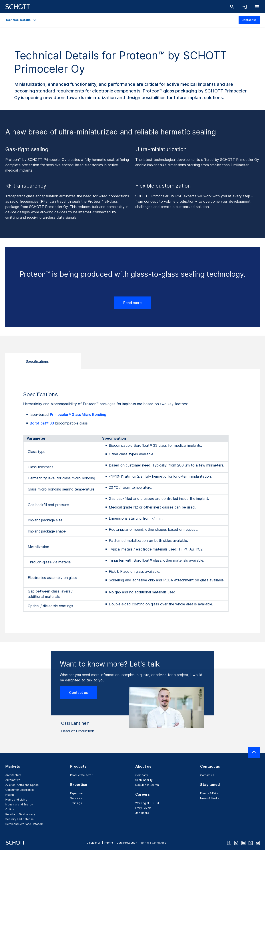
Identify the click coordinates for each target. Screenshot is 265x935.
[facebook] (229, 843)
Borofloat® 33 (42, 423)
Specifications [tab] (37, 361)
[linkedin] (243, 843)
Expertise (76, 793)
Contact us (249, 20)
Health (9, 794)
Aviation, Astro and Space (22, 785)
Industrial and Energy (19, 804)
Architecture (13, 775)
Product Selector (81, 775)
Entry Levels (143, 808)
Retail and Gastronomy (20, 814)
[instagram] (236, 843)
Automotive (12, 780)
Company (141, 775)
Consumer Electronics (19, 789)
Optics (9, 809)
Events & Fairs (209, 793)
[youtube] (258, 843)
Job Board (142, 813)
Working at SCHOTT (148, 803)
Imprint (108, 842)
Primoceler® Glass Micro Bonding (78, 414)
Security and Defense (19, 819)
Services (76, 798)
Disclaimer (93, 842)
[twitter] (251, 843)
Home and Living (16, 799)
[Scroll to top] (254, 752)
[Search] (232, 6)
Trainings (76, 803)
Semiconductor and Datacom (24, 824)
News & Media (209, 798)
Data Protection (127, 842)
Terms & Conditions (153, 842)
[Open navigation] (257, 6)
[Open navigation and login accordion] (244, 6)
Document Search (147, 785)
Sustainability (144, 780)
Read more (132, 302)
